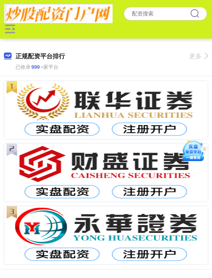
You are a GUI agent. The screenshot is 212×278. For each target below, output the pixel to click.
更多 (198, 56)
